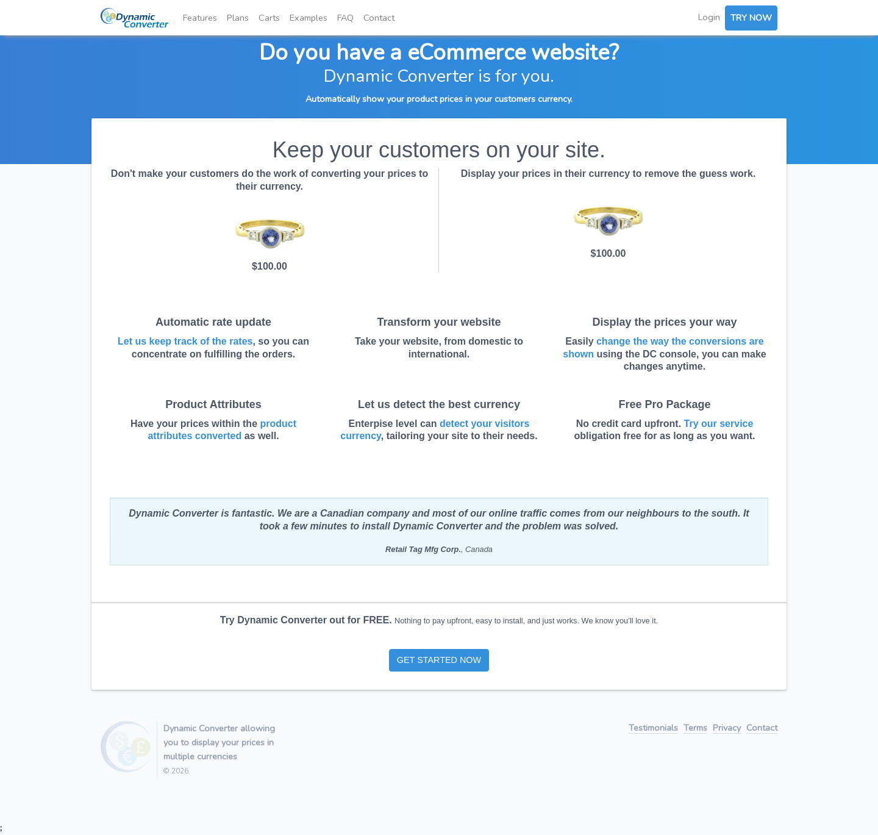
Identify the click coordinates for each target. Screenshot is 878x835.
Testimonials (653, 728)
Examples (308, 18)
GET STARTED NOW (439, 660)
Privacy (727, 728)
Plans (238, 18)
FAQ (345, 18)
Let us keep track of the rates (185, 341)
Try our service (719, 423)
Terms (695, 728)
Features (200, 18)
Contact (378, 18)
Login (709, 17)
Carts (269, 18)
